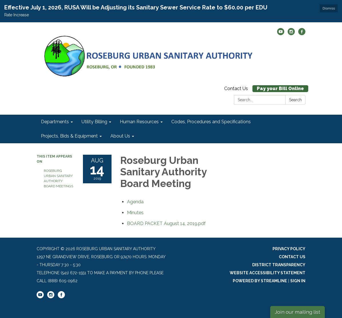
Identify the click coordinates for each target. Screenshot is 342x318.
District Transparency (278, 265)
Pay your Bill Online (280, 88)
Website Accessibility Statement (267, 273)
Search (295, 100)
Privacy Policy (289, 249)
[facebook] (301, 33)
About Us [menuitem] (120, 136)
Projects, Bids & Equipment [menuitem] (69, 136)
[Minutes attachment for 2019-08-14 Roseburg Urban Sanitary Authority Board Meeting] (135, 212)
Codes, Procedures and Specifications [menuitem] (211, 121)
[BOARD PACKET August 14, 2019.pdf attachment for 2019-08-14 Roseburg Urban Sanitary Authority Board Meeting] (166, 223)
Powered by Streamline (260, 281)
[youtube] (280, 33)
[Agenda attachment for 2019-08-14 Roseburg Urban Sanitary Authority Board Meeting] (135, 201)
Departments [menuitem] (55, 121)
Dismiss (329, 8)
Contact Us (236, 88)
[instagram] (291, 33)
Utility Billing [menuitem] (94, 121)
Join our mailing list (297, 312)
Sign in (297, 281)
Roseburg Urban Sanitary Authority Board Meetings (58, 178)
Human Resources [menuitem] (139, 121)
